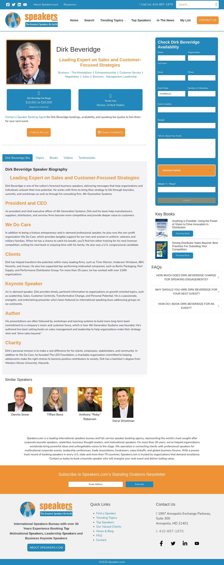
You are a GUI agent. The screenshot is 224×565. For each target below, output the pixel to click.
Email (161, 72)
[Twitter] (13, 4)
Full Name (162, 63)
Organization (195, 52)
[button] (208, 20)
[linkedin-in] (185, 543)
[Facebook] (8, 4)
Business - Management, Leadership (115, 76)
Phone (192, 72)
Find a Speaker (107, 513)
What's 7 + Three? (167, 184)
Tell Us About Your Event (169, 135)
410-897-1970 (171, 531)
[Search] (216, 4)
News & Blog (105, 533)
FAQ (99, 538)
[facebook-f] (161, 543)
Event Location (165, 104)
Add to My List (38, 132)
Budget (162, 120)
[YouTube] (25, 4)
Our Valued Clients (110, 528)
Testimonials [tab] (86, 158)
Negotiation (72, 76)
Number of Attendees (198, 88)
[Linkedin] (19, 4)
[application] (77, 4)
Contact (101, 543)
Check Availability (110, 132)
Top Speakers (106, 523)
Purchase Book (182, 233)
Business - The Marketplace (75, 72)
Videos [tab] (68, 158)
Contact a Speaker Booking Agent (25, 117)
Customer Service (130, 72)
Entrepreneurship (105, 72)
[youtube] (197, 543)
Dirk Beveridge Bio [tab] (17, 158)
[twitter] (173, 543)
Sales (86, 76)
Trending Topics (107, 518)
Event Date (163, 88)
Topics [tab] (40, 158)
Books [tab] (54, 158)
